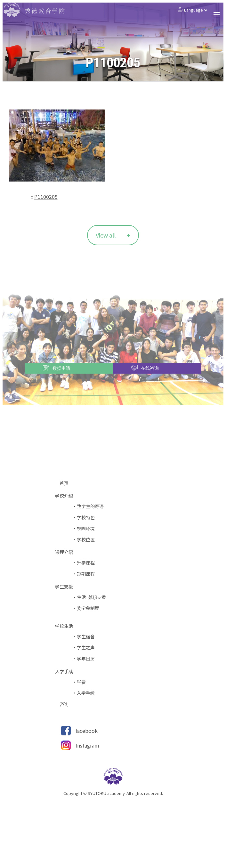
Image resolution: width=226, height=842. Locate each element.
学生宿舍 (86, 637)
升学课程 (86, 563)
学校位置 (86, 540)
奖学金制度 (88, 608)
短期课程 (86, 574)
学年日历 (86, 659)
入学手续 (86, 693)
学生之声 (86, 647)
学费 (81, 682)
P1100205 (46, 196)
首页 (66, 483)
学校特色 (86, 517)
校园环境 (86, 528)
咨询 (66, 704)
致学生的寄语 (90, 506)
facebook (87, 730)
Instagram (87, 745)
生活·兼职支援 (91, 597)
